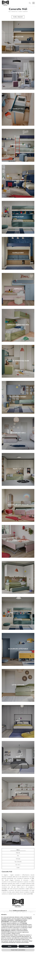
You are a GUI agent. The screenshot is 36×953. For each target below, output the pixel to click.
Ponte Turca (18, 469)
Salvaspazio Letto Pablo (18, 649)
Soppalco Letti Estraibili (18, 613)
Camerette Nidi (25, 11)
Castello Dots (18, 181)
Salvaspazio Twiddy (18, 397)
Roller (18, 793)
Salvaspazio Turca (18, 433)
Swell (18, 829)
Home (10, 11)
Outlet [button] (18, 867)
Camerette (20, 11)
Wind (18, 757)
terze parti (24, 923)
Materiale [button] (18, 852)
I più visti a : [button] (18, 864)
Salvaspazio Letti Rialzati (18, 505)
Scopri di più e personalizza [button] (18, 949)
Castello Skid (18, 253)
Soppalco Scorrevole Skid (18, 325)
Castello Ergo (18, 73)
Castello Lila (18, 109)
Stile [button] (18, 855)
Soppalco (18, 289)
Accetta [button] (26, 946)
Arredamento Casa (14, 11)
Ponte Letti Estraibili (18, 577)
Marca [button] (18, 849)
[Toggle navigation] (34, 3)
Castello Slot (18, 217)
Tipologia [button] (18, 858)
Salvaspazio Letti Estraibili (18, 541)
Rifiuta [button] (9, 946)
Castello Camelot (18, 145)
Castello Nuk (18, 37)
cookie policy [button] (23, 921)
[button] (34, 914)
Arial (18, 721)
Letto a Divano (18, 685)
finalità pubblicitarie (5, 930)
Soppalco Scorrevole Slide (18, 361)
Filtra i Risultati (18, 17)
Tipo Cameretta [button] (18, 861)
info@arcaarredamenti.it (19, 910)
